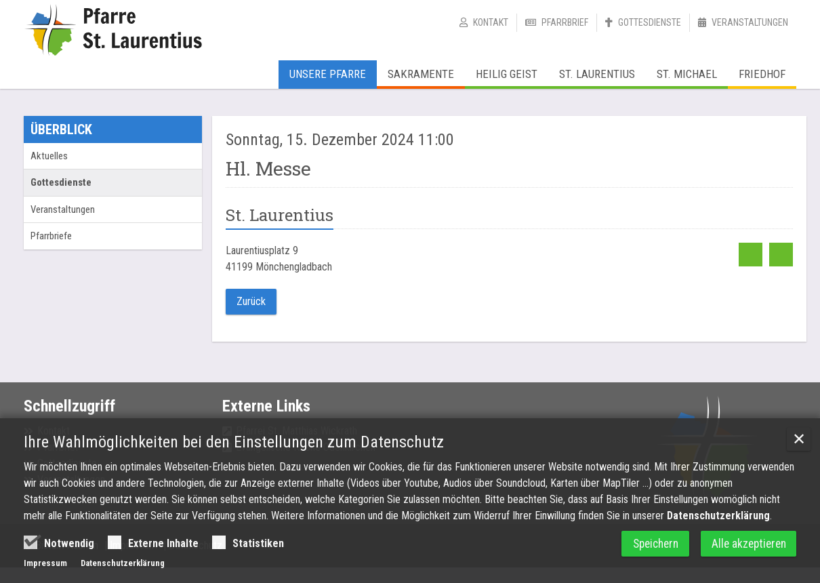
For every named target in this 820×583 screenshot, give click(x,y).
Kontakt (490, 22)
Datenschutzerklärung (718, 517)
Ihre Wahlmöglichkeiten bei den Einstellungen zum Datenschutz (234, 444)
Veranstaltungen (750, 22)
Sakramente (421, 74)
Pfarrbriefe (51, 236)
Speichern (646, 545)
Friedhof (762, 74)
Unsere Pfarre (327, 74)
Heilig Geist (506, 74)
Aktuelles (49, 156)
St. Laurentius (597, 74)
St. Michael (687, 74)
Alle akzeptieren (746, 545)
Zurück (251, 301)
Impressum (45, 565)
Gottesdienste (649, 22)
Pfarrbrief (564, 22)
